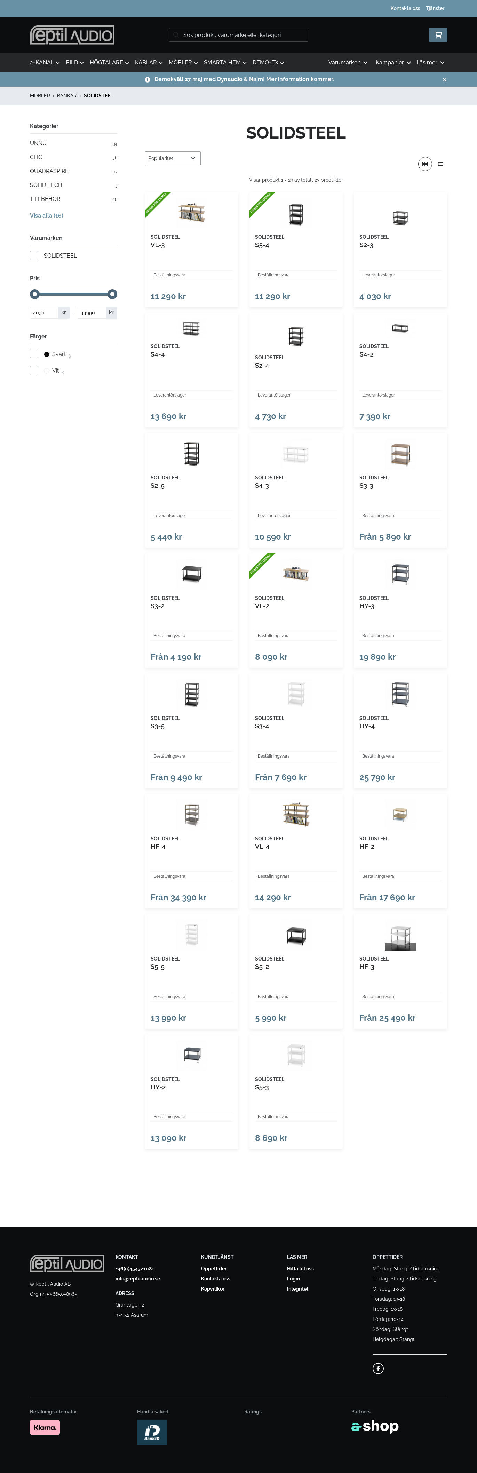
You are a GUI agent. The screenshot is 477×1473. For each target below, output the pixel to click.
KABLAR (149, 62)
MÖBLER (183, 62)
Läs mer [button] (430, 62)
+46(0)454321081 (135, 1268)
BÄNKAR (67, 96)
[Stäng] (444, 80)
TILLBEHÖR (73, 199)
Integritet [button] (297, 1289)
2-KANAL (45, 62)
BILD (75, 62)
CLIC (73, 157)
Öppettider (213, 1268)
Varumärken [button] (347, 62)
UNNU (73, 143)
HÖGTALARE (109, 62)
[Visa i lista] (440, 164)
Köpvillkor (212, 1289)
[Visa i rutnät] (425, 164)
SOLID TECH (73, 185)
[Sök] (238, 35)
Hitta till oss (300, 1268)
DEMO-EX (269, 62)
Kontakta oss (405, 8)
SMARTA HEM (225, 62)
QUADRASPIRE (73, 171)
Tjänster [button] (435, 8)
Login (293, 1279)
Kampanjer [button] (393, 62)
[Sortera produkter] (173, 158)
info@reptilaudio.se (138, 1279)
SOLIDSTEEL (98, 96)
